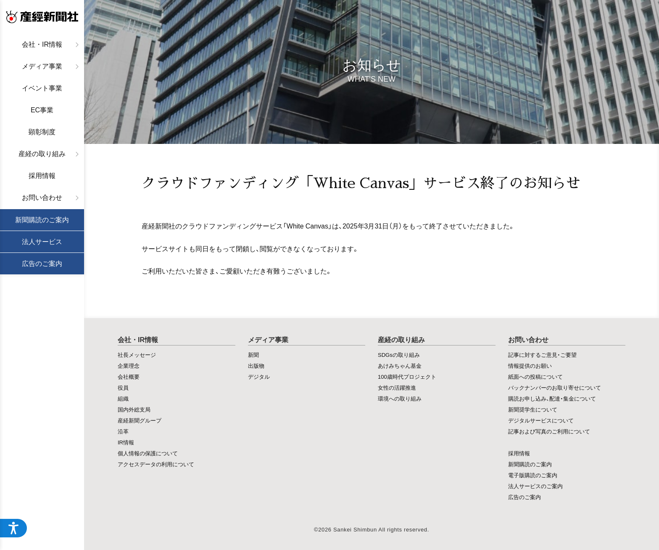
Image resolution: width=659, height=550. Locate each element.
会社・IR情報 (42, 44)
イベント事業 (42, 88)
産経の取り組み (42, 153)
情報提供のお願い (530, 365)
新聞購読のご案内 (42, 219)
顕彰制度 (42, 132)
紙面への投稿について (535, 376)
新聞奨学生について (532, 409)
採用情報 (42, 175)
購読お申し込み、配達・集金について (552, 398)
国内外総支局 (134, 409)
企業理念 (129, 365)
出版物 (256, 365)
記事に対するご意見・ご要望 (542, 355)
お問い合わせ (42, 197)
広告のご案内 (42, 263)
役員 (123, 387)
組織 (123, 398)
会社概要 (129, 376)
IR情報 (126, 442)
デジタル (259, 376)
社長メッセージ (137, 355)
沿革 (123, 431)
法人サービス (42, 241)
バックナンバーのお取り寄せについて (554, 387)
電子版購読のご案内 (532, 475)
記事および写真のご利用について (549, 431)
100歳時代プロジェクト (407, 376)
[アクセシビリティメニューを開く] (13, 528)
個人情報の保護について (148, 453)
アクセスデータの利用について (156, 464)
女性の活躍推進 (397, 387)
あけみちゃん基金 (400, 365)
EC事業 (42, 110)
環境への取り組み (400, 398)
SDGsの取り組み (399, 355)
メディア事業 (42, 66)
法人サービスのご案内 (535, 486)
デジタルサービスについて (541, 420)
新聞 (253, 355)
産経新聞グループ (139, 420)
